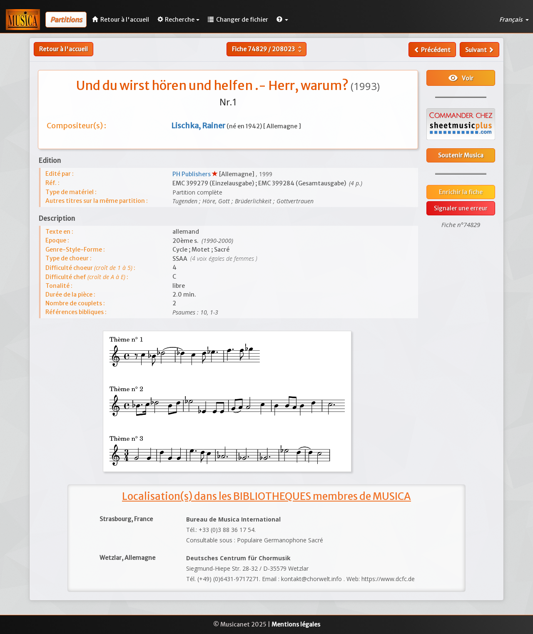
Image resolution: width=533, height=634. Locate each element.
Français (514, 19)
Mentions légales (295, 624)
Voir (460, 78)
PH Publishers (192, 174)
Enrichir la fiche (461, 192)
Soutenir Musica (460, 155)
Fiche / (268, 49)
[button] (282, 19)
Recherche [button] (178, 19)
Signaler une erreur (461, 208)
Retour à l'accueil (63, 49)
